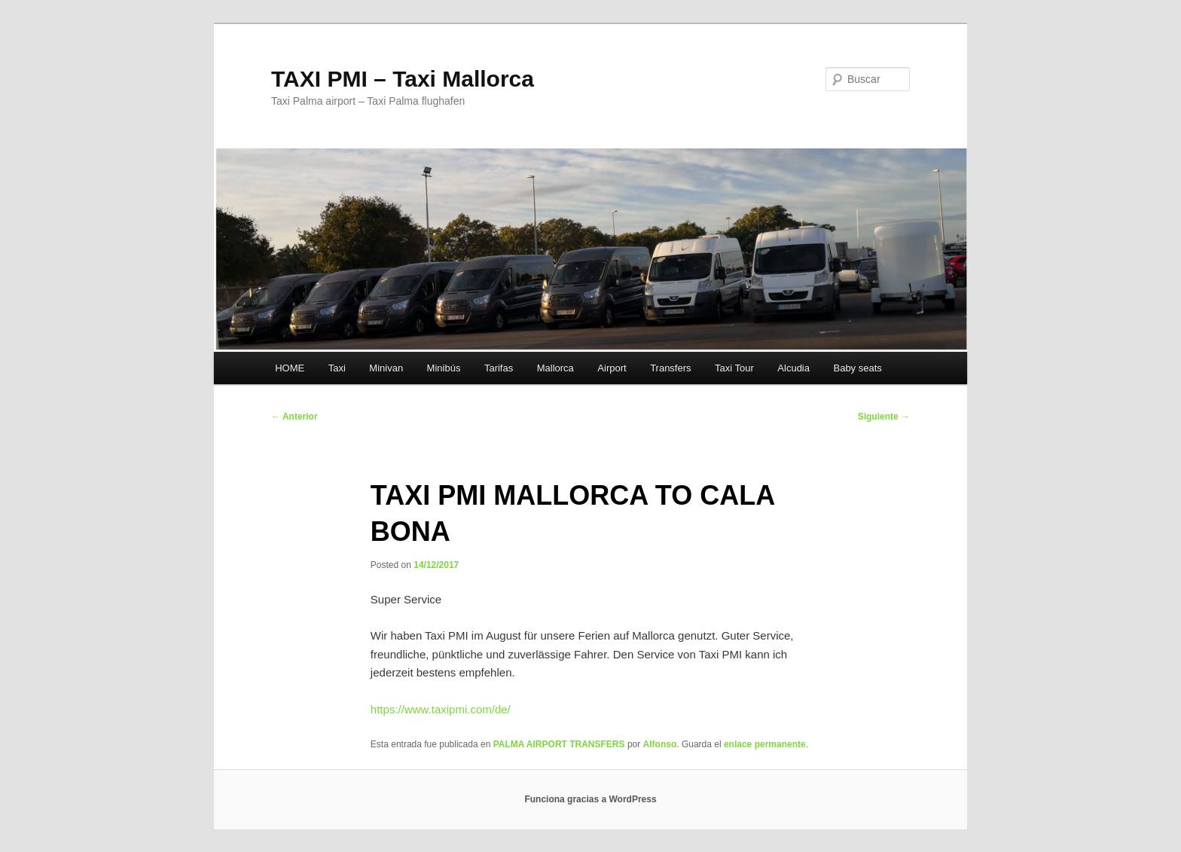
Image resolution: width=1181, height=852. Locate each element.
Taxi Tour (734, 368)
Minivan (386, 368)
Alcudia (793, 368)
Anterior (294, 416)
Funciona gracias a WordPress (590, 799)
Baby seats (857, 368)
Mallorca (555, 368)
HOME (289, 368)
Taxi (337, 368)
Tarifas (498, 368)
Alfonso (660, 744)
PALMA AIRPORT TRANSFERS (559, 744)
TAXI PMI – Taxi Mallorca (402, 78)
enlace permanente (765, 744)
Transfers (670, 368)
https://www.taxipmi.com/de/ (441, 709)
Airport (611, 368)
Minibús (444, 368)
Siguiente (884, 416)
